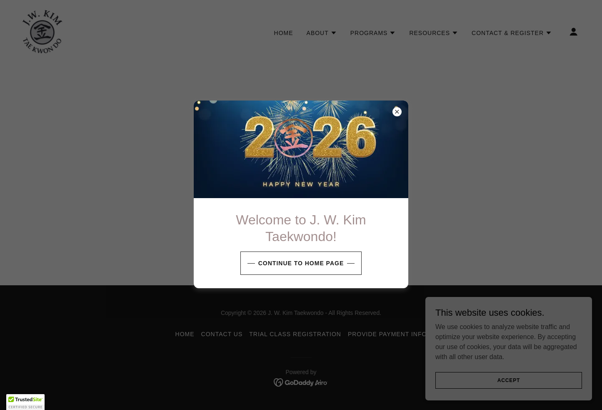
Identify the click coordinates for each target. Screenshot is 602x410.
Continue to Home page (301, 263)
